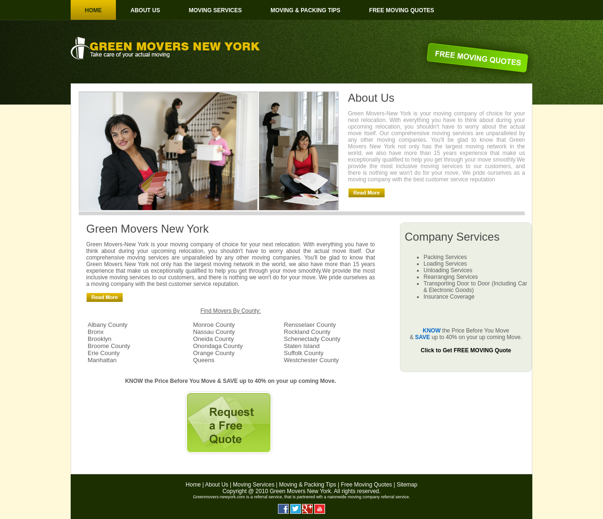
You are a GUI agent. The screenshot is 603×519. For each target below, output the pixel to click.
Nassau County (214, 331)
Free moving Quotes (401, 10)
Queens (204, 360)
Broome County (109, 345)
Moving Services (215, 10)
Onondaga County (218, 345)
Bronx (96, 331)
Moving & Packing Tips (305, 10)
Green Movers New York (300, 491)
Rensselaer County (310, 324)
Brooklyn (100, 338)
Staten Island (302, 345)
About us (145, 10)
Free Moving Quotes (366, 484)
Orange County (214, 353)
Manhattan (102, 360)
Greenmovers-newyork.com (219, 497)
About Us (216, 484)
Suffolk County (304, 353)
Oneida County (213, 338)
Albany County (108, 324)
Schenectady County (312, 338)
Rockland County (307, 331)
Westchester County (311, 360)
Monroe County (214, 324)
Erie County (104, 353)
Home (93, 10)
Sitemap (407, 484)
